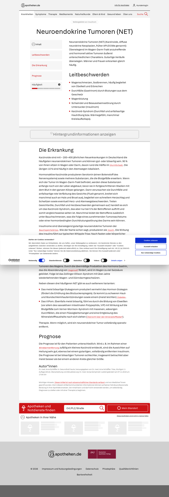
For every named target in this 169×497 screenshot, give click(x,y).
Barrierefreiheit (84, 486)
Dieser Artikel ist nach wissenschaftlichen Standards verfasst (80, 394)
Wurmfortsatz (117, 169)
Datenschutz (92, 480)
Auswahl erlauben (151, 11)
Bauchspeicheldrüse (51, 234)
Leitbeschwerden (41, 55)
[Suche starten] (102, 420)
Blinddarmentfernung (51, 355)
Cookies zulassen (151, 5)
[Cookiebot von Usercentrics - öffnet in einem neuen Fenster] (14, 25)
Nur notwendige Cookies (150, 18)
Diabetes (122, 301)
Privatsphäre (108, 480)
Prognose (37, 76)
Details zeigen (116, 25)
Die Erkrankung (39, 66)
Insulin (116, 234)
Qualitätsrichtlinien (128, 480)
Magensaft (74, 274)
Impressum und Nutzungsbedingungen (62, 480)
